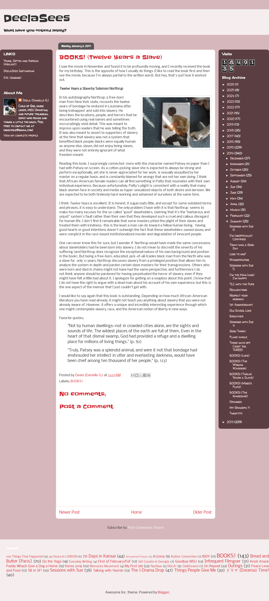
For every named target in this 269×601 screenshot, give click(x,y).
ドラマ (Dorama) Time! (247, 570)
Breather (236, 316)
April (234, 204)
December (237, 158)
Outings (235, 566)
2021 (230, 113)
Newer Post (69, 512)
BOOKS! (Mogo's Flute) (240, 385)
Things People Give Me (195, 570)
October (236, 170)
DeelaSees (36, 18)
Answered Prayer (137, 556)
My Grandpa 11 (239, 408)
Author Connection (184, 556)
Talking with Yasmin (108, 570)
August (235, 181)
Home (136, 512)
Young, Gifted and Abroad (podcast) (21, 62)
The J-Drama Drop (147, 570)
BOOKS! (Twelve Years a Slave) (241, 376)
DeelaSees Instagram (19, 71)
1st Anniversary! (241, 305)
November (237, 164)
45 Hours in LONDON (63, 556)
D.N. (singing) (12, 78)
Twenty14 (235, 413)
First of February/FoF (114, 561)
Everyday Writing (80, 561)
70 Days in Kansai (99, 556)
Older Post (202, 512)
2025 (231, 90)
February (237, 216)
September (238, 175)
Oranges (235, 402)
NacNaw (156, 566)
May (233, 198)
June (233, 193)
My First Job (134, 566)
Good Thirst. (237, 331)
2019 (230, 124)
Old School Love (240, 311)
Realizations (238, 290)
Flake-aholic (238, 337)
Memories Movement (104, 566)
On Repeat (212, 566)
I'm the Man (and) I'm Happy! (241, 276)
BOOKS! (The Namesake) (238, 394)
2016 (231, 142)
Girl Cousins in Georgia (153, 561)
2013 (230, 422)
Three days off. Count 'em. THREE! (240, 346)
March (235, 210)
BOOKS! (77, 381)
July (233, 187)
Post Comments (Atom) (146, 528)
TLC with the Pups (241, 284)
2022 (231, 107)
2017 (230, 136)
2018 (231, 130)
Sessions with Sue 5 (241, 267)
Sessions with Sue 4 (241, 323)
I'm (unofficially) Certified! (240, 237)
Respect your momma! (238, 297)
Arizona (159, 556)
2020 (231, 119)
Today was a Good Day (241, 246)
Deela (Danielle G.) (36, 100)
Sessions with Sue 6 (241, 228)
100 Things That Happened (25, 556)
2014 (230, 153)
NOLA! (172, 566)
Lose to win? (237, 254)
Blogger (163, 592)
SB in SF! (35, 570)
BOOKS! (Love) (239, 356)
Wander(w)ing (239, 260)
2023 (231, 102)
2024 (231, 96)
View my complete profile (21, 135)
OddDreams (190, 566)
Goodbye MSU (186, 561)
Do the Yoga (51, 561)
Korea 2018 (73, 566)
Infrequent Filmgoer (222, 561)
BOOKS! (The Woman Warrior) (238, 364)
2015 (230, 147)
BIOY (206, 556)
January (236, 221)
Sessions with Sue (66, 570)
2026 (231, 84)
